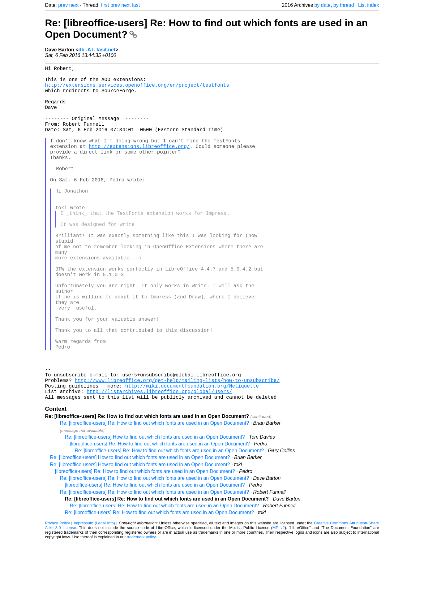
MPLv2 (278, 602)
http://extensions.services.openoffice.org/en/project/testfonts (137, 89)
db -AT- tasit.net (97, 49)
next (74, 5)
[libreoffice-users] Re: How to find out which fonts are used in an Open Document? (160, 518)
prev (63, 5)
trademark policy (141, 611)
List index (368, 5)
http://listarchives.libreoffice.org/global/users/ (159, 464)
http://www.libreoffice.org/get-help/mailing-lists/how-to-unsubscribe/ (177, 450)
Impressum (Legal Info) (94, 597)
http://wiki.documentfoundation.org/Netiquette (192, 457)
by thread (343, 5)
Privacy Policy (57, 597)
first (105, 5)
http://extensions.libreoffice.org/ (139, 164)
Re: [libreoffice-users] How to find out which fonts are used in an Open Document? (155, 511)
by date (322, 5)
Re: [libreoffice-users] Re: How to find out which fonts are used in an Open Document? (154, 497)
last (136, 5)
